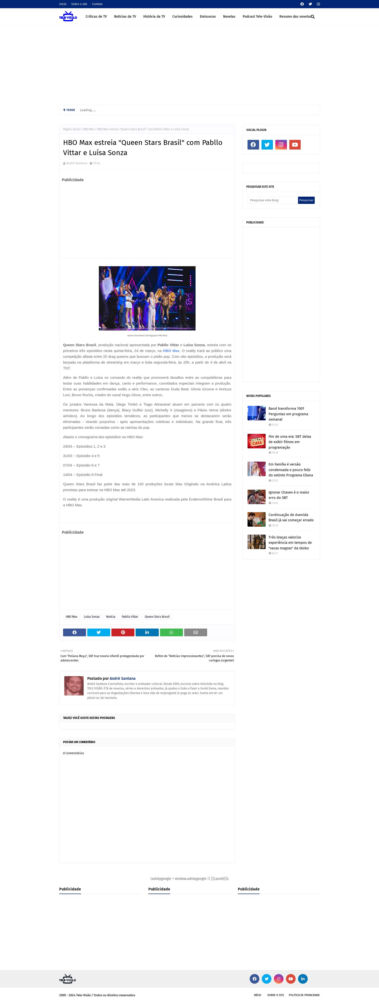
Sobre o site (79, 4)
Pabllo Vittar (130, 616)
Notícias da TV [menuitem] (125, 16)
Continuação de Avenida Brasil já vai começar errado (291, 518)
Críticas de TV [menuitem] (96, 16)
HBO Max (89, 129)
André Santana (76, 163)
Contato (97, 4)
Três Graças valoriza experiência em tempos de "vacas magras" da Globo (290, 542)
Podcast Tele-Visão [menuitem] (257, 16)
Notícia (110, 616)
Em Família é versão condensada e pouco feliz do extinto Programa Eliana (291, 469)
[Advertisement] (189, 64)
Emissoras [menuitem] (208, 16)
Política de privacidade (304, 995)
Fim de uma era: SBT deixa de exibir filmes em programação (290, 442)
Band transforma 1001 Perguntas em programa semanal (288, 414)
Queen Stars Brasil (157, 616)
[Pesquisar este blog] (273, 200)
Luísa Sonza (92, 616)
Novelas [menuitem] (229, 16)
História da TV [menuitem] (154, 16)
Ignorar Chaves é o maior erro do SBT (289, 495)
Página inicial (71, 129)
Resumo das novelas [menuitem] (295, 16)
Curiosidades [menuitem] (182, 16)
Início (62, 4)
